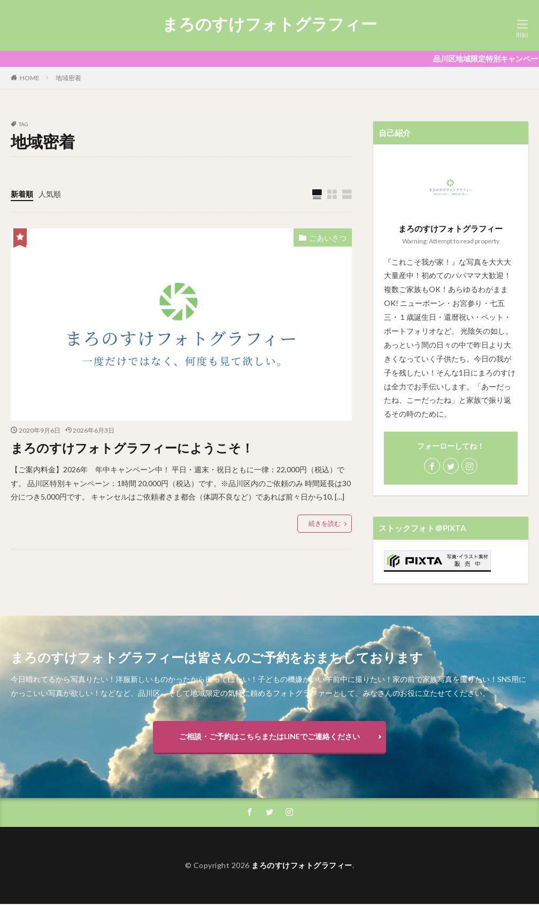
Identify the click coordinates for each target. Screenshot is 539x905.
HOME (30, 78)
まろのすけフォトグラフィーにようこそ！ (137, 447)
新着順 (22, 193)
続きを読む (325, 523)
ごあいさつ (327, 237)
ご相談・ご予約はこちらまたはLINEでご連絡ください (269, 736)
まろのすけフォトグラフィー (269, 24)
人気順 (49, 193)
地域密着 (68, 78)
